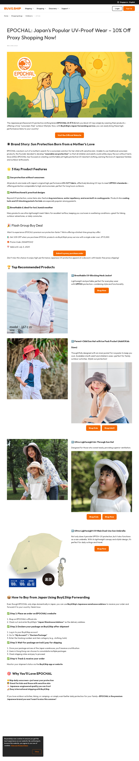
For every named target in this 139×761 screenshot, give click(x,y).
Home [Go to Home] (6, 16)
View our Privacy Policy (19, 746)
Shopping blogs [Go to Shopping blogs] (16, 16)
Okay (37, 752)
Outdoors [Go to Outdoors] (29, 16)
